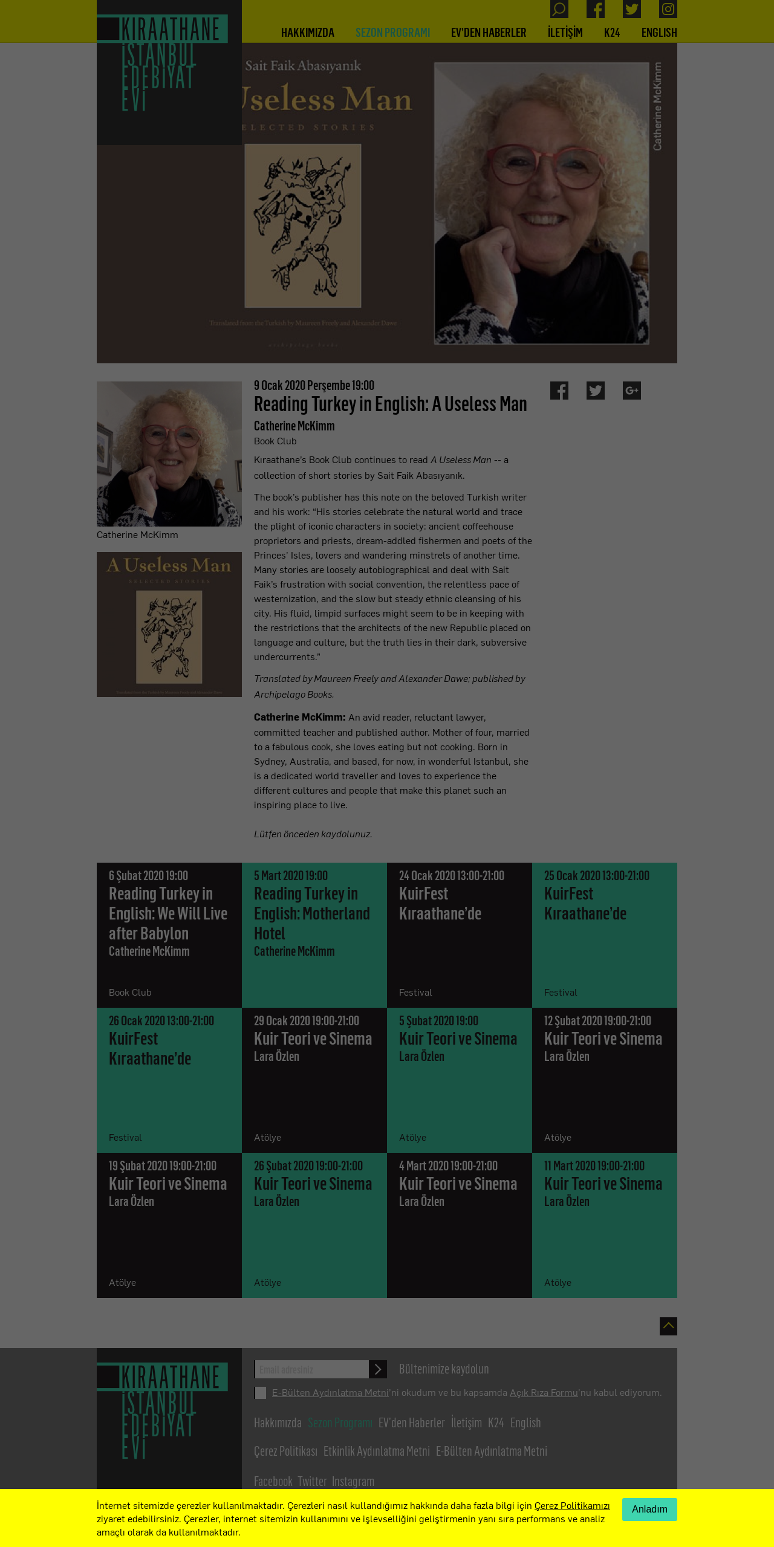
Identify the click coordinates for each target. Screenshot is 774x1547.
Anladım (650, 1509)
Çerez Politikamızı (572, 1505)
